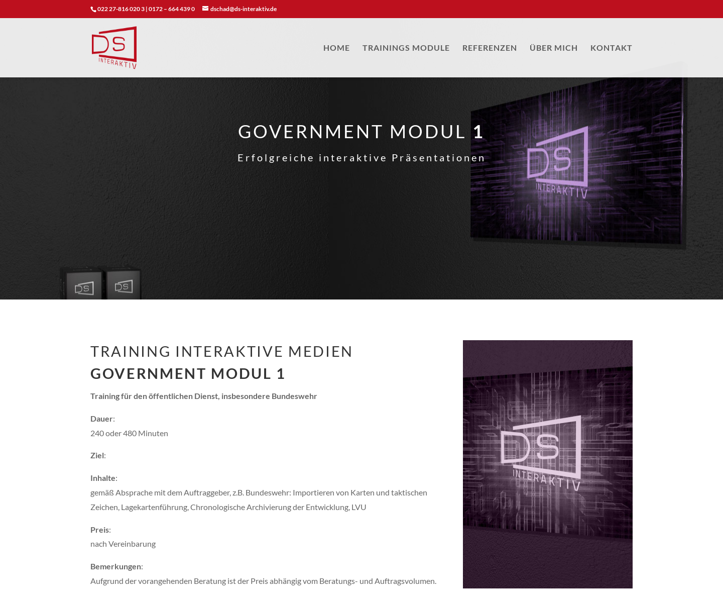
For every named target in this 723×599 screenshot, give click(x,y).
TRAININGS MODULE (406, 48)
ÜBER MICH (554, 48)
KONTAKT (611, 48)
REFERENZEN (489, 48)
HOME (336, 48)
